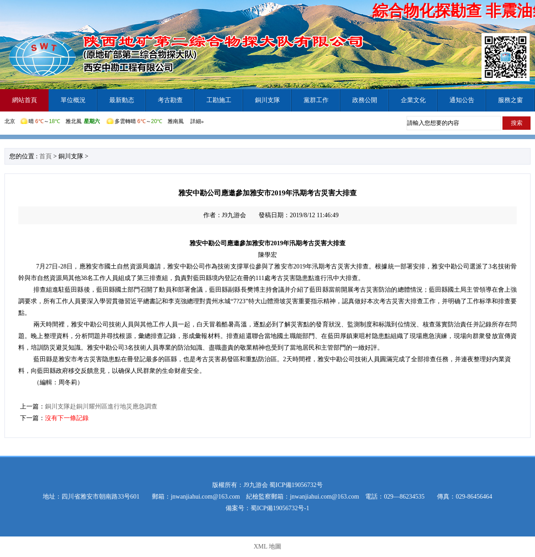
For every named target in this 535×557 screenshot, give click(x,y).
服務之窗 (510, 100)
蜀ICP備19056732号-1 (280, 508)
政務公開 (364, 100)
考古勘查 (170, 100)
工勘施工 (218, 100)
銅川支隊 (267, 100)
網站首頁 (24, 100)
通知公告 (461, 100)
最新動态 (121, 100)
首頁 (45, 156)
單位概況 (73, 100)
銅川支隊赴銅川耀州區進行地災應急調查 (101, 406)
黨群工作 (316, 100)
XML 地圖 (267, 546)
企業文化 (413, 100)
